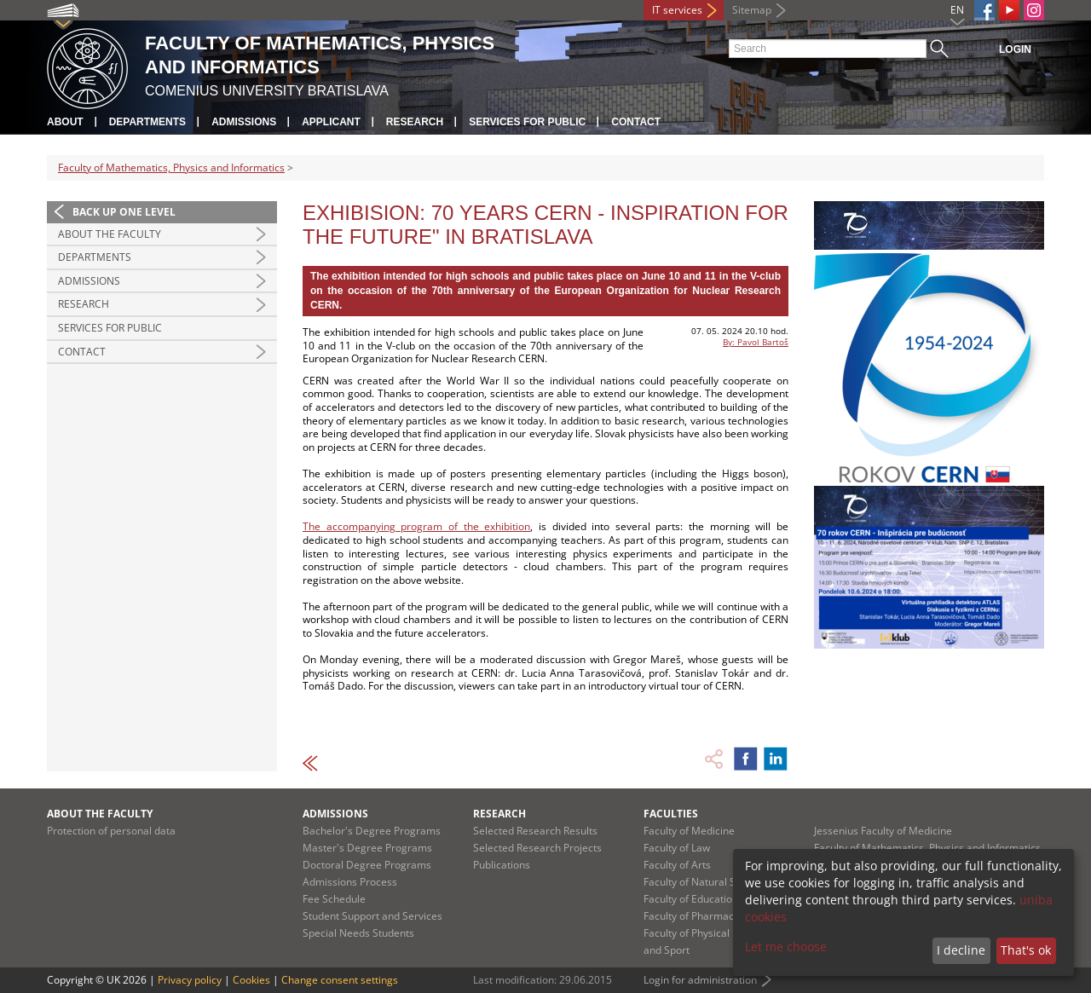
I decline (961, 950)
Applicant (331, 122)
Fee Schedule (334, 899)
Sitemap (751, 10)
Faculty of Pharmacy (691, 916)
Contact (636, 122)
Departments (147, 122)
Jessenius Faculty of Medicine (883, 830)
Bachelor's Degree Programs (372, 830)
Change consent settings (339, 980)
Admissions (243, 122)
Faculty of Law (677, 847)
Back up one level (124, 212)
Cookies (251, 980)
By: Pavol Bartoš (755, 342)
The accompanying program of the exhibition (416, 526)
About (65, 122)
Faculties (671, 813)
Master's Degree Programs (367, 847)
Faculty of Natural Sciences (707, 882)
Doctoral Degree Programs (367, 864)
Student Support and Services (372, 916)
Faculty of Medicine (689, 830)
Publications (501, 864)
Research (414, 122)
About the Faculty (109, 234)
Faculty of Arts (677, 864)
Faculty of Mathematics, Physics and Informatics (171, 167)
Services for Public (527, 122)
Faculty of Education (691, 899)
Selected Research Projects (537, 847)
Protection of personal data (111, 830)
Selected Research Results (535, 830)
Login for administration (700, 980)
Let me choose (786, 946)
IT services (677, 10)
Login (1015, 49)
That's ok (1026, 950)
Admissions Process (350, 882)
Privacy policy (190, 980)
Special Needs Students (358, 933)
